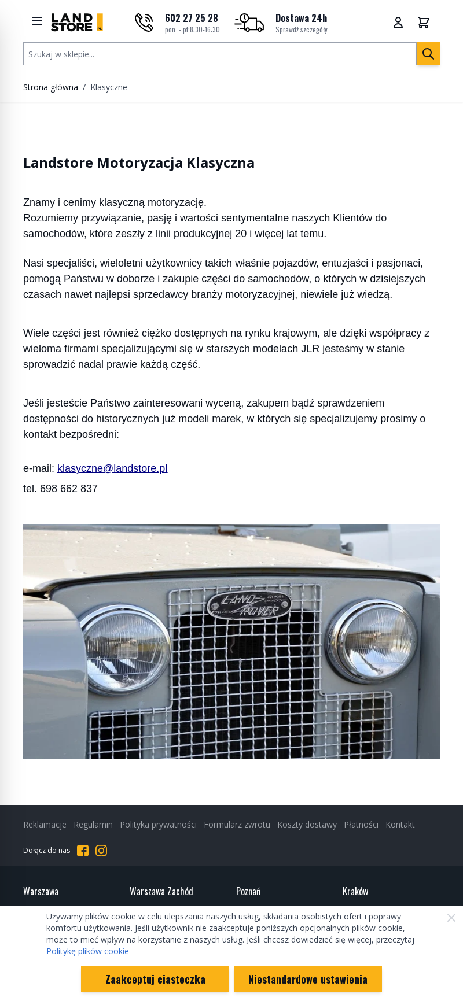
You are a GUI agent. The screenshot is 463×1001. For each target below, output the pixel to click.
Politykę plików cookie (87, 950)
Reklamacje (45, 824)
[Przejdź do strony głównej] (77, 22)
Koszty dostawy (307, 824)
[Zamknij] (451, 918)
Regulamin (93, 824)
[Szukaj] (428, 53)
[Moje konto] (398, 22)
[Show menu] (37, 21)
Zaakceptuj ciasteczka (155, 979)
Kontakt (400, 824)
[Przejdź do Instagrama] (101, 850)
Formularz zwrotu (237, 824)
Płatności (361, 824)
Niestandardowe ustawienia (308, 979)
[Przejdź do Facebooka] (83, 850)
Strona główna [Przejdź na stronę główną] (50, 87)
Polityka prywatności (158, 824)
